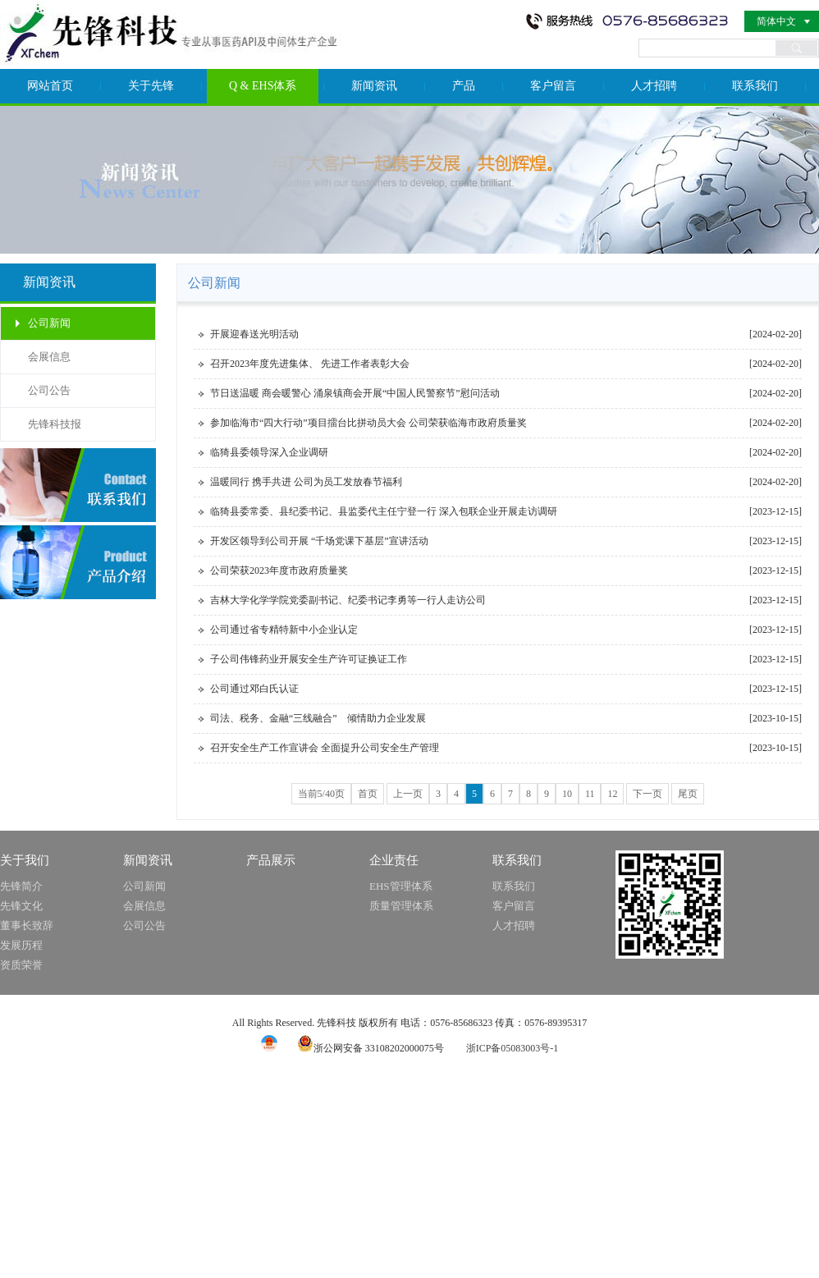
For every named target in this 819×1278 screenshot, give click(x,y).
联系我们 (755, 86)
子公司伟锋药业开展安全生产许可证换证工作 (308, 659)
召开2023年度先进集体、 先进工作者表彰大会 (310, 363)
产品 (463, 86)
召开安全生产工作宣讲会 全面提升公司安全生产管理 (324, 748)
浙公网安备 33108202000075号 (370, 1048)
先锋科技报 (54, 424)
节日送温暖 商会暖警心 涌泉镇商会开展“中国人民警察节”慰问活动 (355, 393)
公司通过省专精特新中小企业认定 (284, 629)
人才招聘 (654, 86)
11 (590, 793)
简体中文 (776, 21)
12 (612, 793)
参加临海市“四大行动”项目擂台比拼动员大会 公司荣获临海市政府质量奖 (368, 422)
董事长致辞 (26, 925)
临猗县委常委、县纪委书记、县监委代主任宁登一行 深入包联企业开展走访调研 (383, 511)
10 (567, 793)
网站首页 (50, 86)
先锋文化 (21, 906)
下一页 (647, 793)
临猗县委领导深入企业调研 (269, 452)
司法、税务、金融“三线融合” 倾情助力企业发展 (318, 718)
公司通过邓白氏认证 (254, 688)
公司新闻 (49, 323)
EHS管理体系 (400, 886)
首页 (367, 793)
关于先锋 (151, 86)
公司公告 (49, 390)
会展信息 (49, 356)
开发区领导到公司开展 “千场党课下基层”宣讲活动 (319, 541)
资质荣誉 (21, 965)
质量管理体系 (401, 906)
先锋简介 (21, 886)
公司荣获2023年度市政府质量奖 (279, 570)
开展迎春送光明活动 (254, 334)
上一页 (408, 793)
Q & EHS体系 (262, 86)
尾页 (688, 793)
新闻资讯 (374, 86)
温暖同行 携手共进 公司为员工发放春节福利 (306, 482)
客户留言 (553, 86)
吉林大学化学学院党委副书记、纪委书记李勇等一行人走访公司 (348, 600)
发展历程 (21, 945)
